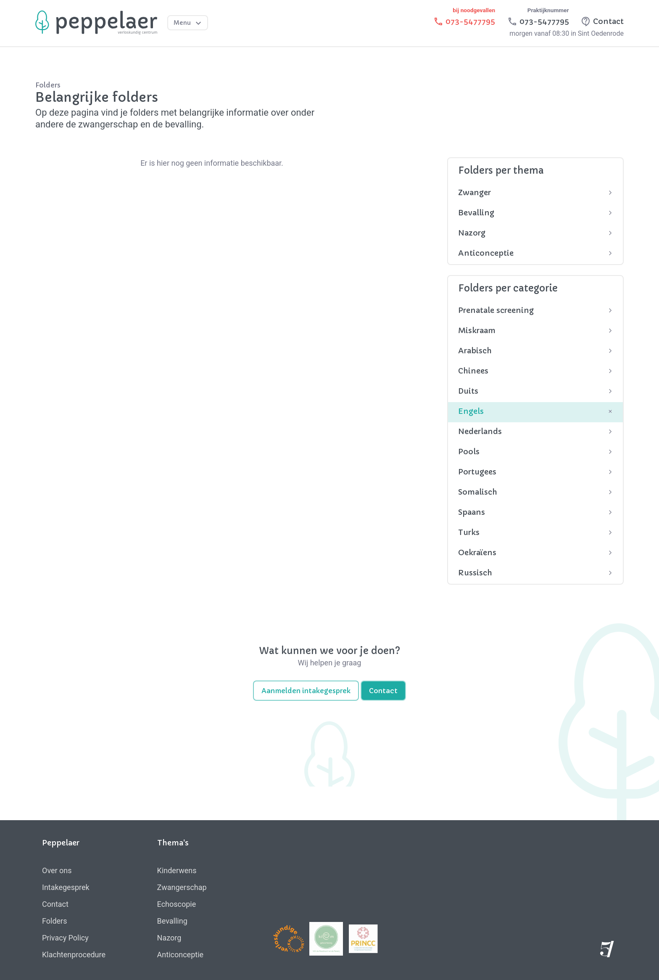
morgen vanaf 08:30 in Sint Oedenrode (566, 33)
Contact (383, 690)
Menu (188, 23)
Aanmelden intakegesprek (306, 690)
